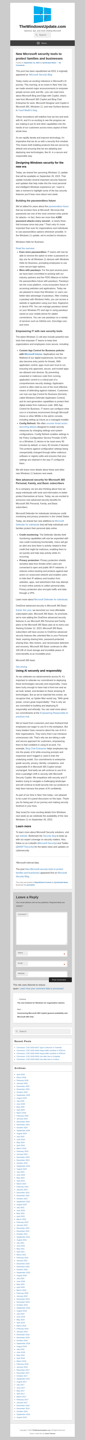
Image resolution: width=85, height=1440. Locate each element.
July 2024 (20, 1137)
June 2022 (21, 1210)
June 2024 (21, 1139)
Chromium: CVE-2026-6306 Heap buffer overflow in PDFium (41, 1050)
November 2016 (23, 1408)
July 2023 (20, 1172)
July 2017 (20, 1385)
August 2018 (22, 1346)
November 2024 (23, 1125)
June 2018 (21, 1352)
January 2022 (22, 1225)
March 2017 (21, 1397)
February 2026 (22, 1080)
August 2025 (22, 1098)
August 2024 (22, 1133)
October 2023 (22, 1163)
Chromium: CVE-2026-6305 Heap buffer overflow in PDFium (41, 1053)
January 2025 (22, 1119)
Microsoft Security (47, 843)
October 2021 (22, 1234)
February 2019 (22, 1329)
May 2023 (21, 1178)
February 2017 (22, 1400)
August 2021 (22, 1240)
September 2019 (23, 1308)
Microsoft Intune (33, 354)
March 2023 (21, 1184)
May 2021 (21, 1249)
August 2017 (22, 1382)
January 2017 (22, 1403)
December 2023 (23, 1157)
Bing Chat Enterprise (36, 748)
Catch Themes (50, 1433)
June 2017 (21, 1388)
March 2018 (21, 1361)
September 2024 (23, 1130)
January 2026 (22, 1083)
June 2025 (21, 1104)
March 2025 (21, 1113)
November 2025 (23, 1089)
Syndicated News (49, 63)
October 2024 (22, 1128)
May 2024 (21, 1142)
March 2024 (21, 1148)
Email (20, 963)
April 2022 (21, 1216)
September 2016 (23, 1414)
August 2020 (22, 1275)
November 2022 (23, 1195)
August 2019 (22, 1311)
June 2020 (21, 1281)
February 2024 (22, 1151)
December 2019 (23, 1299)
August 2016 (22, 1417)
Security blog (49, 836)
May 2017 (21, 1391)
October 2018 (22, 1340)
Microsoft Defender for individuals (50, 599)
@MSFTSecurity (25, 847)
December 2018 (23, 1335)
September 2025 (23, 1095)
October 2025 (22, 1092)
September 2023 (23, 1166)
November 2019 (23, 1302)
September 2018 (23, 1343)
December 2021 (23, 1228)
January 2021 (22, 1261)
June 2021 (21, 1246)
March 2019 (21, 1326)
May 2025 (21, 1107)
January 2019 (22, 1332)
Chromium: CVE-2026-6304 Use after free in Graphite (38, 1056)
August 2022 (22, 1204)
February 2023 (22, 1187)
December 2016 (23, 1405)
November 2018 (23, 1337)
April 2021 (21, 1252)
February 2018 (22, 1364)
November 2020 (23, 1267)
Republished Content (43, 882)
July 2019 (20, 1314)
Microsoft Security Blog (40, 74)
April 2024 (21, 1145)
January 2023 (22, 1190)
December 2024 (23, 1122)
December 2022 (23, 1193)
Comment (22, 914)
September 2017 (23, 1379)
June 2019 (21, 1317)
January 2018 (22, 1367)
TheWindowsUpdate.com (42, 26)
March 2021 (21, 1255)
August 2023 (22, 1169)
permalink (31, 885)
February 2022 (22, 1222)
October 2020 (22, 1270)
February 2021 (22, 1258)
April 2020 (21, 1287)
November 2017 (23, 1373)
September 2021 (23, 1237)
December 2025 (23, 1086)
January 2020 (22, 1296)
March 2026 (21, 1077)
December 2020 (23, 1264)
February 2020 (22, 1293)
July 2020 (20, 1278)
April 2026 (21, 1074)
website (23, 836)
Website (21, 973)
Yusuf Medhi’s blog (27, 110)
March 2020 (21, 1290)
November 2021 (23, 1231)
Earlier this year (23, 610)
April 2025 (21, 1110)
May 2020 (21, 1284)
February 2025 (22, 1116)
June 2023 (21, 1175)
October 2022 (22, 1199)
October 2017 (22, 1376)
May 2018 (21, 1355)
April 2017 (21, 1394)
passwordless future (59, 206)
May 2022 (21, 1213)
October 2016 (22, 1411)
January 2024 (22, 1154)
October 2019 (22, 1305)
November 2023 (23, 1160)
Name (20, 953)
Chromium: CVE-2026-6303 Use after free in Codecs (38, 1059)
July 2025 (20, 1101)
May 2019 (21, 1320)
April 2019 (21, 1323)
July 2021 (20, 1243)
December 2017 (23, 1370)
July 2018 (20, 1349)
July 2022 (20, 1207)
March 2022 (21, 1219)
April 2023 (21, 1181)
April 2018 (21, 1358)
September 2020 (23, 1272)
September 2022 (23, 1202)
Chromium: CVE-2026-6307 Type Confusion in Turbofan (39, 1047)
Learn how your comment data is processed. (42, 988)
